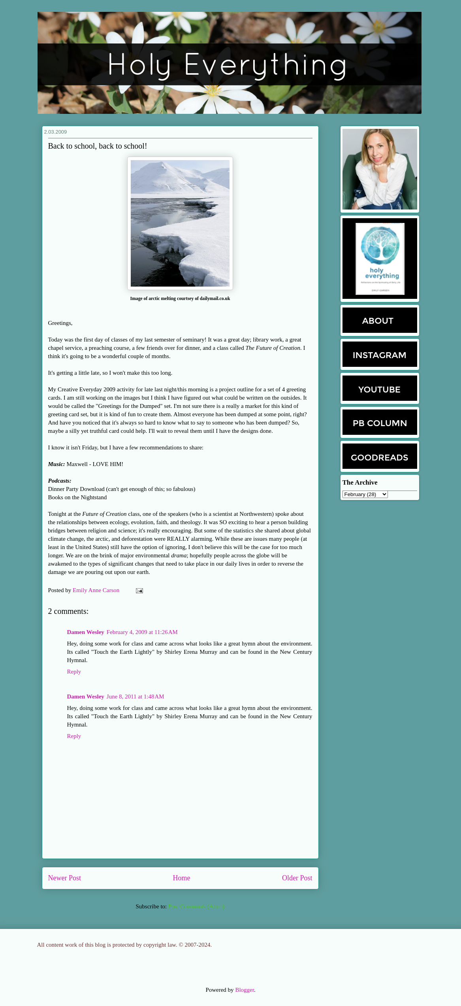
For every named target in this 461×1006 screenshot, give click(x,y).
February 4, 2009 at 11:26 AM (142, 632)
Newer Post (64, 878)
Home (181, 878)
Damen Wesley (85, 632)
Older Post (297, 878)
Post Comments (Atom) (196, 906)
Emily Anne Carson (97, 590)
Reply (74, 671)
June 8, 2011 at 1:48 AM (135, 696)
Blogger (244, 990)
